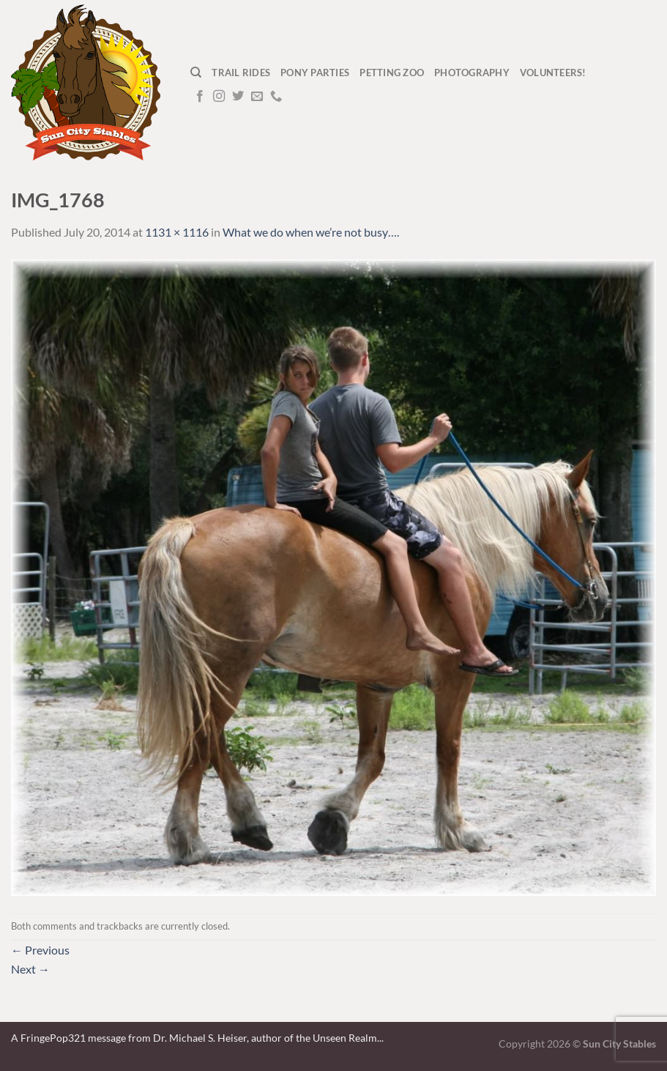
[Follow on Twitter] (238, 96)
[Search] (195, 72)
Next (30, 969)
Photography (472, 72)
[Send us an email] (257, 96)
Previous (40, 950)
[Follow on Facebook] (200, 96)
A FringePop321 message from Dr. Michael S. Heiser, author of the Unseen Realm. (195, 1037)
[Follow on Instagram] (219, 96)
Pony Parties (314, 72)
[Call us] (276, 96)
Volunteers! (553, 72)
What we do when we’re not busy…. (311, 232)
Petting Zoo (391, 72)
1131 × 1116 (177, 232)
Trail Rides (241, 72)
